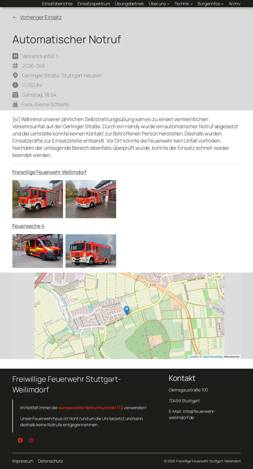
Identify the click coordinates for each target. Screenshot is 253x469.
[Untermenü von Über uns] (159, 3)
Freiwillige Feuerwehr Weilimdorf (49, 172)
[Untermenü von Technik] (183, 3)
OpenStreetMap (212, 357)
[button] (127, 311)
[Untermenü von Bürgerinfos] (211, 3)
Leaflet (193, 357)
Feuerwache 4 (28, 225)
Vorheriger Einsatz (41, 17)
